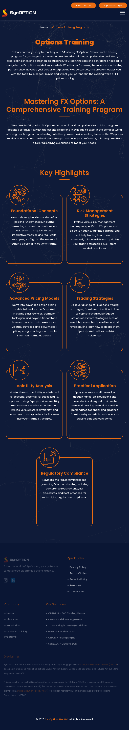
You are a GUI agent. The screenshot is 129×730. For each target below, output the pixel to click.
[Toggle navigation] (122, 12)
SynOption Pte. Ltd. (57, 719)
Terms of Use (76, 573)
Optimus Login (113, 5)
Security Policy (76, 579)
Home (44, 27)
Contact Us (83, 5)
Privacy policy (76, 567)
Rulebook (73, 585)
